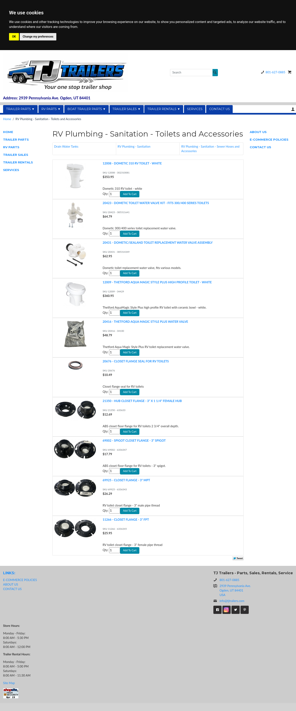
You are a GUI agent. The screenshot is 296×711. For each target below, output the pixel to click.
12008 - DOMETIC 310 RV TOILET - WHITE (132, 163)
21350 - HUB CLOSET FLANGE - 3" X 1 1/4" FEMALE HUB (142, 405)
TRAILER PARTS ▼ (20, 109)
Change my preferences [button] (38, 36)
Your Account (293, 109)
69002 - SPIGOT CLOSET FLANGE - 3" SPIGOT (134, 446)
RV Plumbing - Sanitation (134, 146)
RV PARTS (11, 147)
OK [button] (14, 36)
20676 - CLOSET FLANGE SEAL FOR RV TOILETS (136, 365)
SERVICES (194, 109)
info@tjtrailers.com (228, 609)
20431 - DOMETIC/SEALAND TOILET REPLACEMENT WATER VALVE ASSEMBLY (158, 244)
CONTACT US (219, 109)
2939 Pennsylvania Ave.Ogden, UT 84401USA (235, 598)
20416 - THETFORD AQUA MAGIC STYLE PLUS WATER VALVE (145, 325)
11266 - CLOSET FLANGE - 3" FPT (126, 526)
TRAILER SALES (15, 155)
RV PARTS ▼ (51, 109)
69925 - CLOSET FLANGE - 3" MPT (126, 486)
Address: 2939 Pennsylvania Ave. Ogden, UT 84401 (46, 98)
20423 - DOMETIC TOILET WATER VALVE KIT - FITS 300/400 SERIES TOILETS (156, 204)
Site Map (9, 691)
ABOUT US (258, 132)
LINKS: (9, 581)
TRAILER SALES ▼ (126, 109)
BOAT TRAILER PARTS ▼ (86, 109)
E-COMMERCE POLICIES (269, 139)
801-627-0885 (272, 72)
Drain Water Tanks (66, 146)
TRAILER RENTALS (18, 162)
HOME (8, 132)
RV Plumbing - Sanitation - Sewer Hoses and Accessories (210, 149)
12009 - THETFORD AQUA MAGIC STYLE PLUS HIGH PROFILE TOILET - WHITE (157, 284)
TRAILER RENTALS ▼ (163, 109)
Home (7, 119)
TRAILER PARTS (16, 139)
